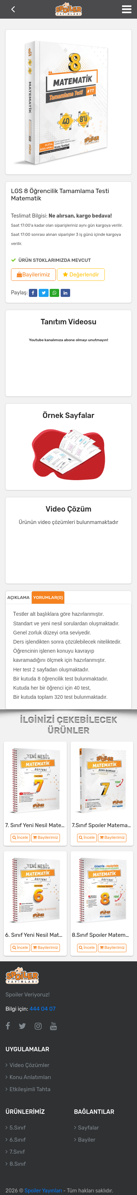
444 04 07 (43, 1009)
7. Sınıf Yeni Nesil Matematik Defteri (49, 825)
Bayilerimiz (33, 274)
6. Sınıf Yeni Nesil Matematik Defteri (50, 935)
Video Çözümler (29, 1065)
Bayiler (87, 1139)
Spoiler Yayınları (43, 1191)
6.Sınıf (17, 1139)
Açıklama (18, 597)
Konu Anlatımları (30, 1077)
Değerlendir (81, 274)
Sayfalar (88, 1127)
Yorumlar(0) (48, 597)
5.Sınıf (17, 1127)
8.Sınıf (17, 1164)
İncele (20, 837)
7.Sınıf (17, 1152)
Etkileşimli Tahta (29, 1089)
